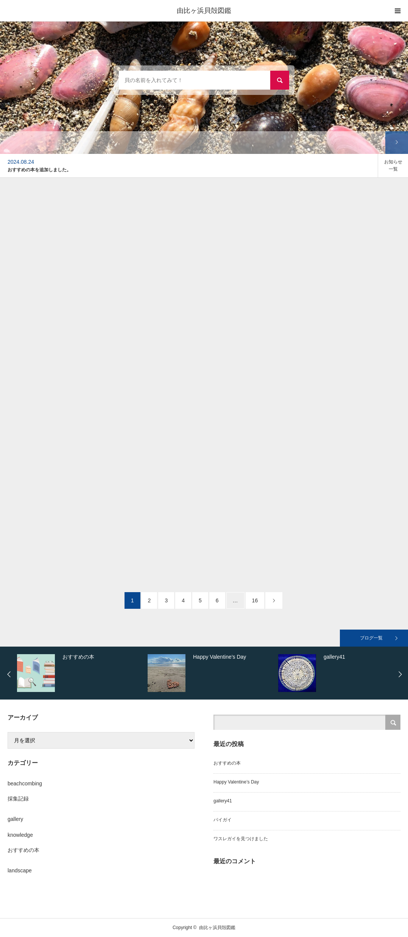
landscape (20, 870)
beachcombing (25, 783)
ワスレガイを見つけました (240, 838)
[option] (189, 165)
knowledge (20, 835)
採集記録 (18, 799)
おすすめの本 (23, 850)
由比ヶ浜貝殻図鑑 (204, 10)
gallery (15, 819)
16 (255, 600)
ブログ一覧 (371, 638)
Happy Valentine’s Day (236, 782)
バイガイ (222, 819)
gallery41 (222, 801)
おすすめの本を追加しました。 (39, 169)
